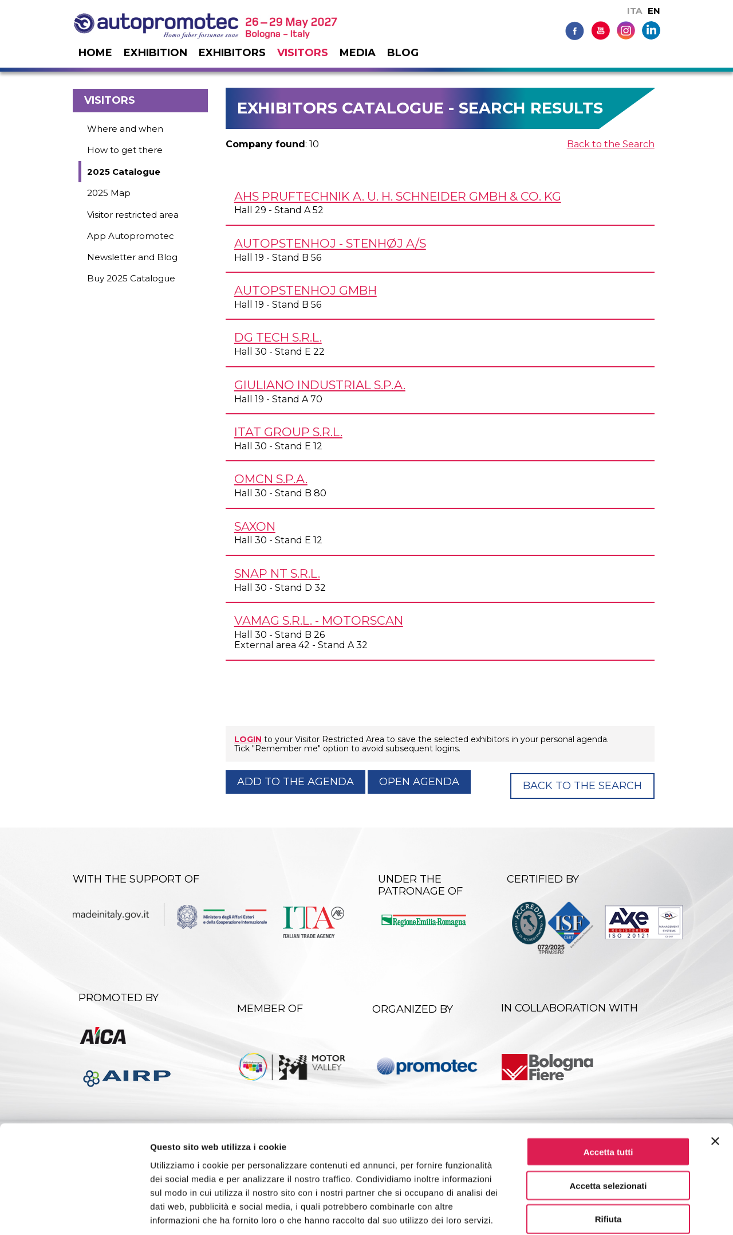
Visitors (302, 52)
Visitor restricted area (133, 214)
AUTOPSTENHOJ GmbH (305, 290)
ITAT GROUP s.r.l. (288, 432)
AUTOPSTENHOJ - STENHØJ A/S (330, 243)
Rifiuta (608, 1162)
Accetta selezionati (608, 1128)
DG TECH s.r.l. (278, 337)
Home (95, 52)
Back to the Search (611, 144)
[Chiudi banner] (715, 1084)
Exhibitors (232, 52)
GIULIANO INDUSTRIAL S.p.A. (319, 385)
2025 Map (109, 192)
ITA (634, 10)
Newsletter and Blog (132, 257)
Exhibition (155, 52)
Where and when (125, 128)
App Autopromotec (130, 235)
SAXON (254, 526)
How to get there (125, 149)
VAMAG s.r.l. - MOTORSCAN (318, 620)
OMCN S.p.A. (271, 479)
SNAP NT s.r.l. (277, 573)
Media (358, 52)
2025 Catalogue (123, 171)
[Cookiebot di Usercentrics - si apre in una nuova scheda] (74, 1212)
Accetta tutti (608, 1094)
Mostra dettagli (602, 1212)
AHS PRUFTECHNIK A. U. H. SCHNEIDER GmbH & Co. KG (397, 196)
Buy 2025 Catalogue (131, 278)
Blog (403, 52)
